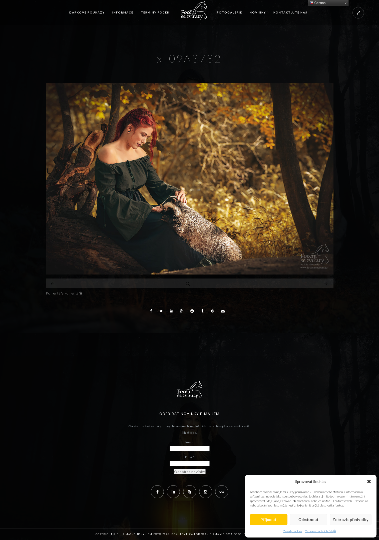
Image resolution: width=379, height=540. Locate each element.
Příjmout (268, 519)
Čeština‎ (317, 3)
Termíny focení (156, 12)
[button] (368, 481)
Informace (122, 12)
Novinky (258, 12)
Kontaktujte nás (290, 12)
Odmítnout (308, 519)
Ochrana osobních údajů (320, 531)
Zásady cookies (292, 531)
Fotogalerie (229, 12)
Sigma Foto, (233, 534)
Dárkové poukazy (87, 12)
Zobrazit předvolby (350, 519)
